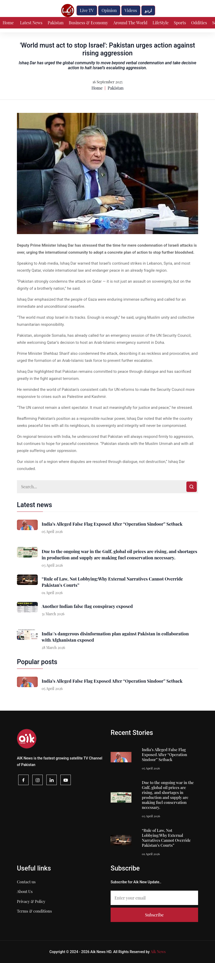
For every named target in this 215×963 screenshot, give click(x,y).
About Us (25, 891)
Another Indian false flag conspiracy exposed (87, 606)
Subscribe (154, 915)
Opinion (109, 10)
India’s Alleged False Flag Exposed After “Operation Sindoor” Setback (112, 524)
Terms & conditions (34, 911)
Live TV (87, 10)
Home (8, 22)
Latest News (31, 22)
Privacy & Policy (31, 901)
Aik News (158, 951)
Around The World (130, 22)
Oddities (199, 22)
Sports (180, 22)
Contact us (26, 881)
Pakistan (56, 22)
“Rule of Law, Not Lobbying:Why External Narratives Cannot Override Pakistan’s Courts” (112, 582)
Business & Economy (88, 22)
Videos (131, 10)
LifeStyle (161, 22)
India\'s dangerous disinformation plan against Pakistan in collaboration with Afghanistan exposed (115, 637)
